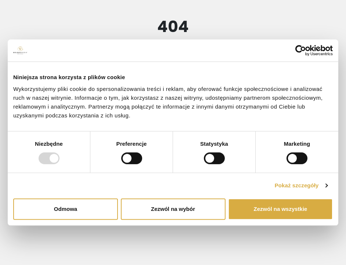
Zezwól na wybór (173, 209)
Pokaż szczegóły (297, 185)
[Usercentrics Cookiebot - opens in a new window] (300, 50)
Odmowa (65, 209)
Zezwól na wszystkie (280, 209)
